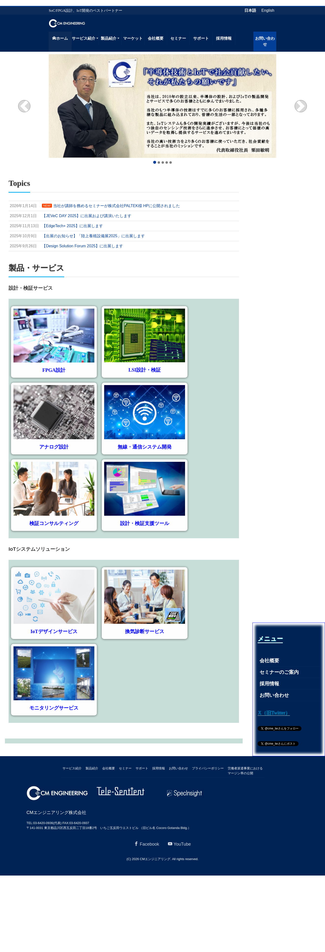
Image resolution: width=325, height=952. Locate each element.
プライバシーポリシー (208, 768)
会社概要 (155, 38)
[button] (24, 106)
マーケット (133, 38)
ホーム (60, 38)
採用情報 (224, 38)
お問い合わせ (265, 41)
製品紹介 (108, 38)
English (268, 11)
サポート (201, 38)
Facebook (146, 844)
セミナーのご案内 (279, 672)
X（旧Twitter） (274, 712)
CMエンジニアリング (155, 859)
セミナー (178, 38)
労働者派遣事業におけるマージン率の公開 (245, 770)
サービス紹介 (83, 38)
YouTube (179, 844)
